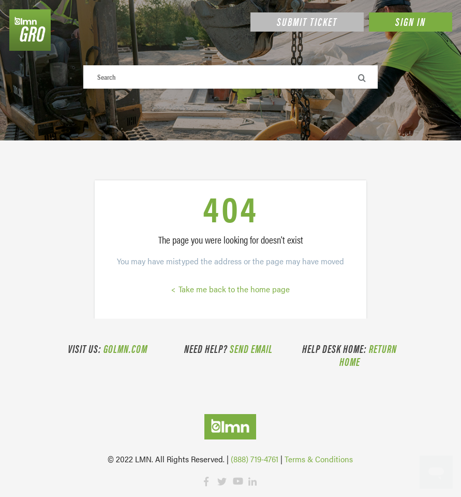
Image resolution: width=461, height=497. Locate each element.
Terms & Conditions (319, 459)
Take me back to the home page (233, 289)
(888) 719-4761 (254, 459)
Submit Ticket (307, 21)
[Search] (230, 77)
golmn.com (125, 348)
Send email (251, 348)
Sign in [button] (410, 21)
